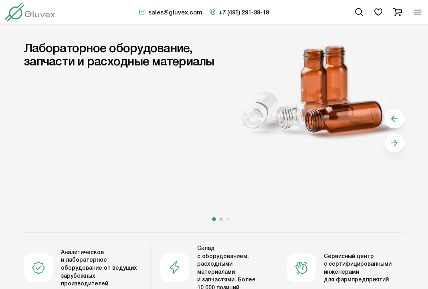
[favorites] (378, 12)
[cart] (397, 12)
